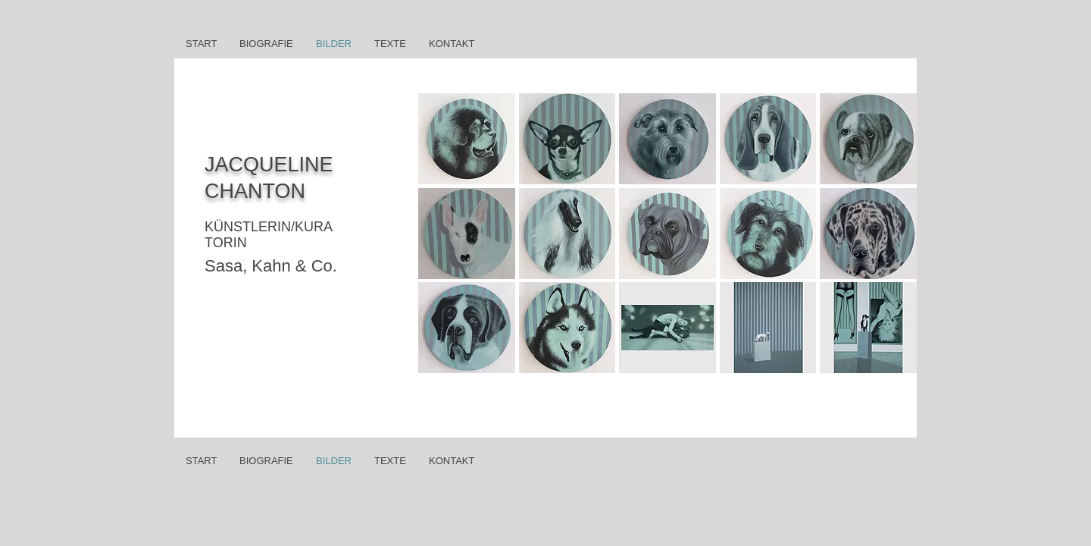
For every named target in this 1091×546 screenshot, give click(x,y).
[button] (466, 138)
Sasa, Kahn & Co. (271, 265)
